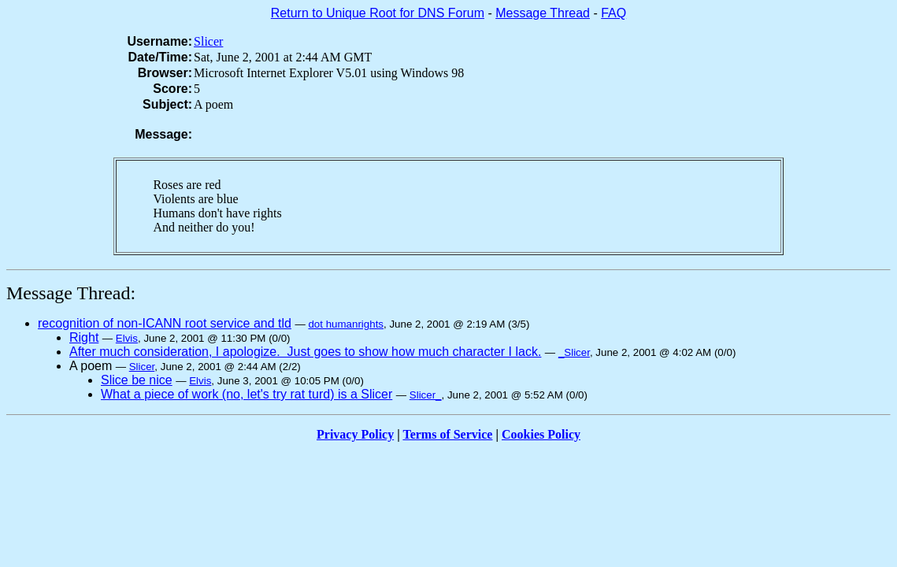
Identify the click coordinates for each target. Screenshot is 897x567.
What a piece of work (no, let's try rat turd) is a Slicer (246, 394)
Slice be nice (136, 380)
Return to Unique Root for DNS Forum (377, 13)
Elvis (127, 338)
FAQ (613, 13)
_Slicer (574, 352)
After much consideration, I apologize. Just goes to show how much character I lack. (305, 351)
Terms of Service (447, 434)
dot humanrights (346, 324)
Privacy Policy (355, 434)
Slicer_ (426, 395)
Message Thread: (70, 293)
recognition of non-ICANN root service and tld (164, 323)
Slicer (208, 41)
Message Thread (542, 13)
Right (83, 337)
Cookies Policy (541, 434)
